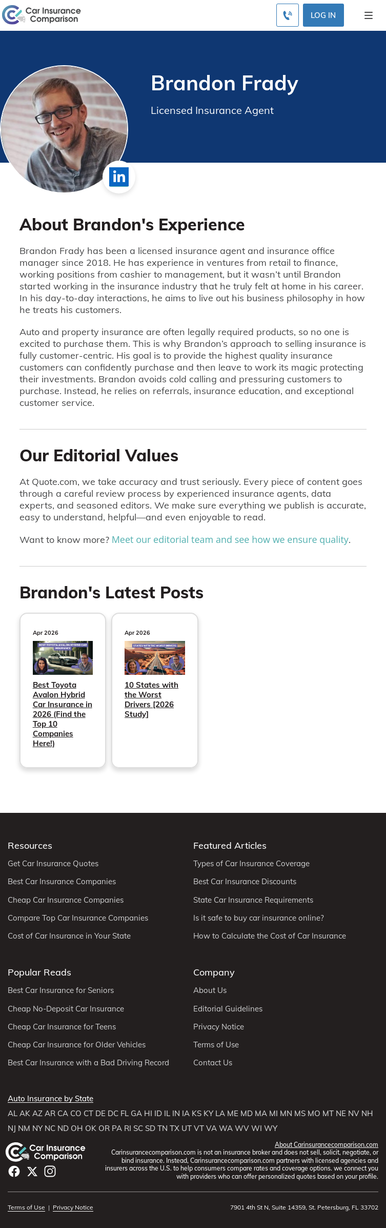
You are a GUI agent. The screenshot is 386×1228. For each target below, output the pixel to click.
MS (300, 1113)
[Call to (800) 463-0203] (287, 15)
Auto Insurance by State (50, 1099)
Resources (30, 845)
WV (242, 1128)
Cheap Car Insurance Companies (66, 900)
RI (127, 1128)
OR (104, 1128)
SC (138, 1128)
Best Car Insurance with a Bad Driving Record (88, 1062)
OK (90, 1128)
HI (148, 1113)
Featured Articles (230, 845)
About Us (210, 990)
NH (367, 1113)
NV (353, 1113)
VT (199, 1128)
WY (270, 1128)
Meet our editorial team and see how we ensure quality (230, 539)
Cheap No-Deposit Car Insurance (66, 1008)
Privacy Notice (218, 1026)
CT (88, 1113)
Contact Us (212, 1062)
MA (261, 1113)
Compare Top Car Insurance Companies (78, 918)
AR (50, 1113)
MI (273, 1113)
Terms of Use (216, 1044)
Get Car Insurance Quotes (53, 863)
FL (124, 1113)
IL (167, 1113)
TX (174, 1128)
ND (63, 1128)
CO (76, 1113)
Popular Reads (39, 972)
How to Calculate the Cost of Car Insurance (269, 936)
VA (211, 1128)
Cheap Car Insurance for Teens (62, 1026)
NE (341, 1113)
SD (150, 1128)
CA (62, 1113)
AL (12, 1113)
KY (208, 1113)
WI (256, 1128)
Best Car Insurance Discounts (244, 881)
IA (186, 1113)
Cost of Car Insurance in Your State (69, 936)
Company (214, 972)
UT (186, 1128)
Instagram (50, 1171)
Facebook (14, 1171)
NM (24, 1128)
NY (37, 1128)
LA (220, 1113)
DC (113, 1113)
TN (162, 1128)
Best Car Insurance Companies (62, 881)
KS (196, 1113)
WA (226, 1128)
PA (117, 1128)
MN (286, 1113)
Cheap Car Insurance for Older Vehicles (77, 1044)
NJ (12, 1128)
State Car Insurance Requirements (253, 900)
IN (176, 1113)
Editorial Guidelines (227, 1008)
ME (232, 1113)
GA (136, 1113)
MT (328, 1113)
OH (77, 1128)
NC (50, 1128)
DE (100, 1113)
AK (24, 1113)
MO (314, 1113)
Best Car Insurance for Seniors (61, 990)
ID (158, 1113)
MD (246, 1113)
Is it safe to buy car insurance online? (258, 918)
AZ (37, 1113)
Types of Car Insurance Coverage (251, 863)
